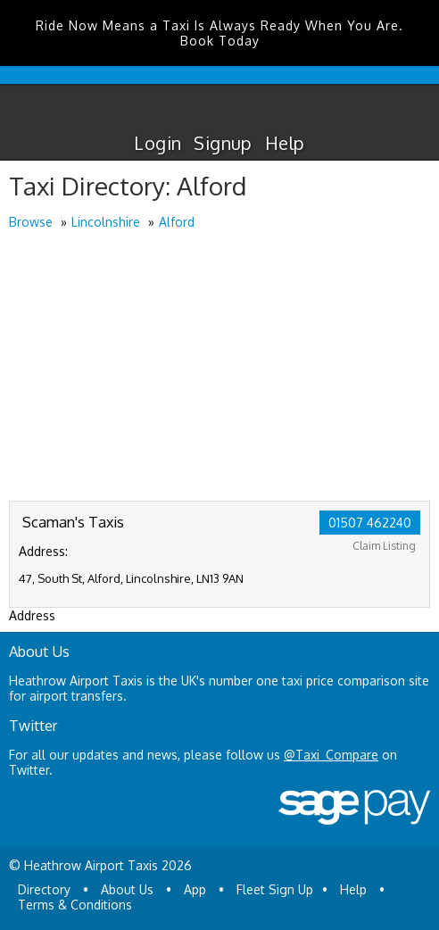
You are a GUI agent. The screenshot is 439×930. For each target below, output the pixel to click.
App (195, 889)
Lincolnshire (105, 221)
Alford (177, 221)
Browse (31, 221)
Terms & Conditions (75, 904)
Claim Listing (384, 545)
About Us (127, 889)
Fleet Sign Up (274, 889)
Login (157, 142)
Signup (223, 142)
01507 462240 (369, 522)
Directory (44, 889)
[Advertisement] (219, 367)
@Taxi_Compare (331, 754)
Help (285, 142)
